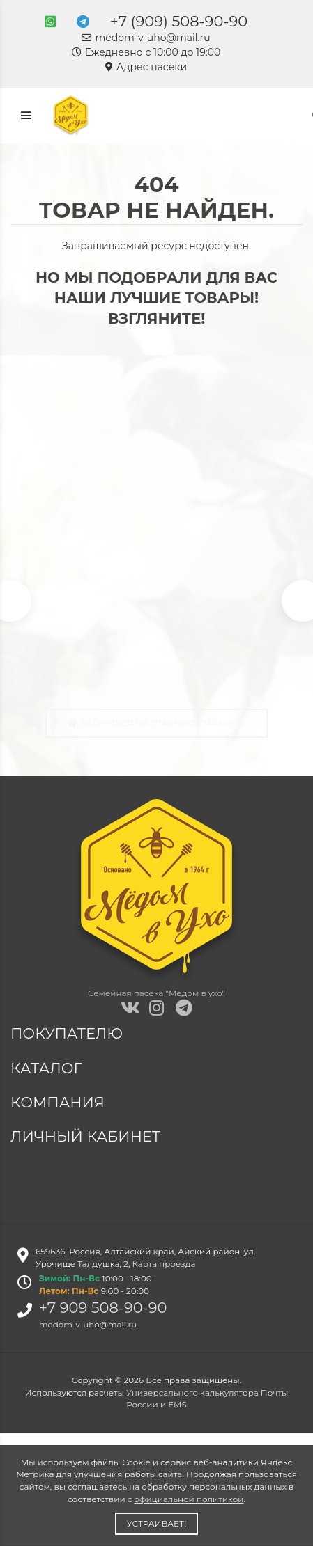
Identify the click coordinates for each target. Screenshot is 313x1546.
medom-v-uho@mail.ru (146, 37)
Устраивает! (157, 1523)
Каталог (48, 1068)
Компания (59, 1102)
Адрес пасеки (146, 67)
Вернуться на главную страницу (156, 723)
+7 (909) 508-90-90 (178, 21)
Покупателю (68, 1033)
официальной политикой (189, 1499)
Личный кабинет (87, 1136)
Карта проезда (164, 1264)
